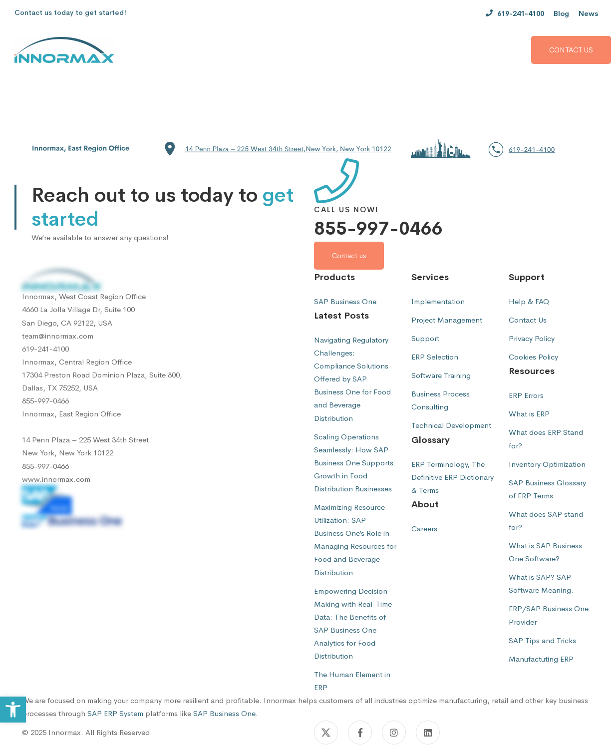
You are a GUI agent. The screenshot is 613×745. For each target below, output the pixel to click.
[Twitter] (326, 733)
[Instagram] (394, 733)
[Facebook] (360, 733)
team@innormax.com (57, 336)
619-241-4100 (45, 349)
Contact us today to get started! (70, 12)
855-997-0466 (378, 228)
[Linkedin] (428, 733)
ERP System (123, 713)
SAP (94, 713)
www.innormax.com (56, 479)
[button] (306, 148)
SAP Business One (224, 713)
